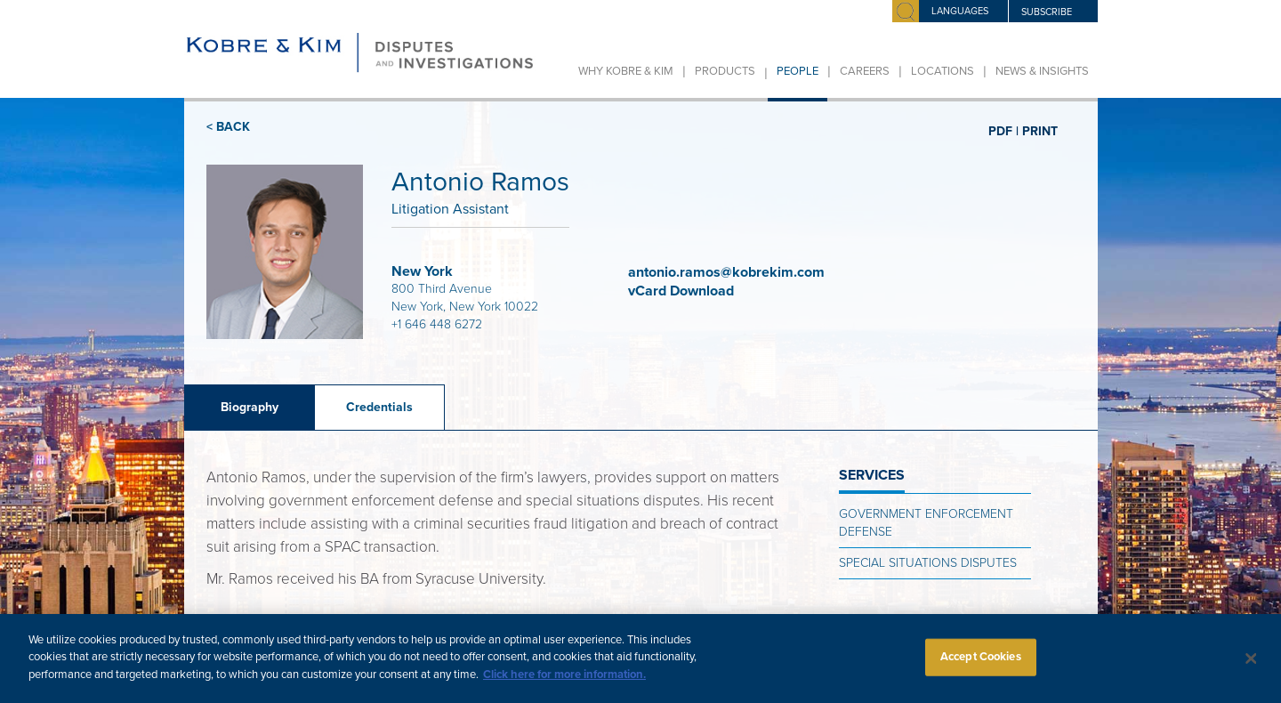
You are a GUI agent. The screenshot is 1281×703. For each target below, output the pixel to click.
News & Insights (1042, 71)
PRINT (1040, 131)
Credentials (379, 407)
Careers (865, 71)
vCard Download (682, 291)
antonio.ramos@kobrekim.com (726, 272)
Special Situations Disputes (928, 562)
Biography (249, 407)
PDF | (1003, 131)
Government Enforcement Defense (926, 522)
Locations (942, 71)
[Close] (1251, 667)
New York (422, 271)
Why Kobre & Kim (625, 71)
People (797, 71)
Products (725, 71)
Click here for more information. (564, 682)
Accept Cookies (980, 665)
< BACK (228, 126)
